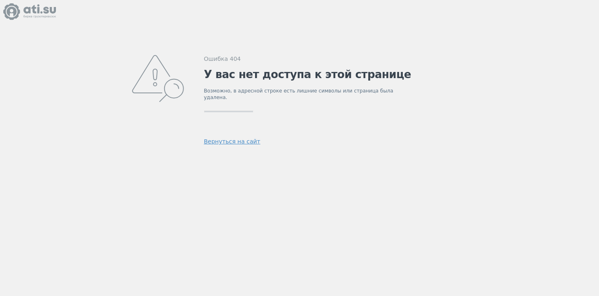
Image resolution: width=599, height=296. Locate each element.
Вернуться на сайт (232, 141)
